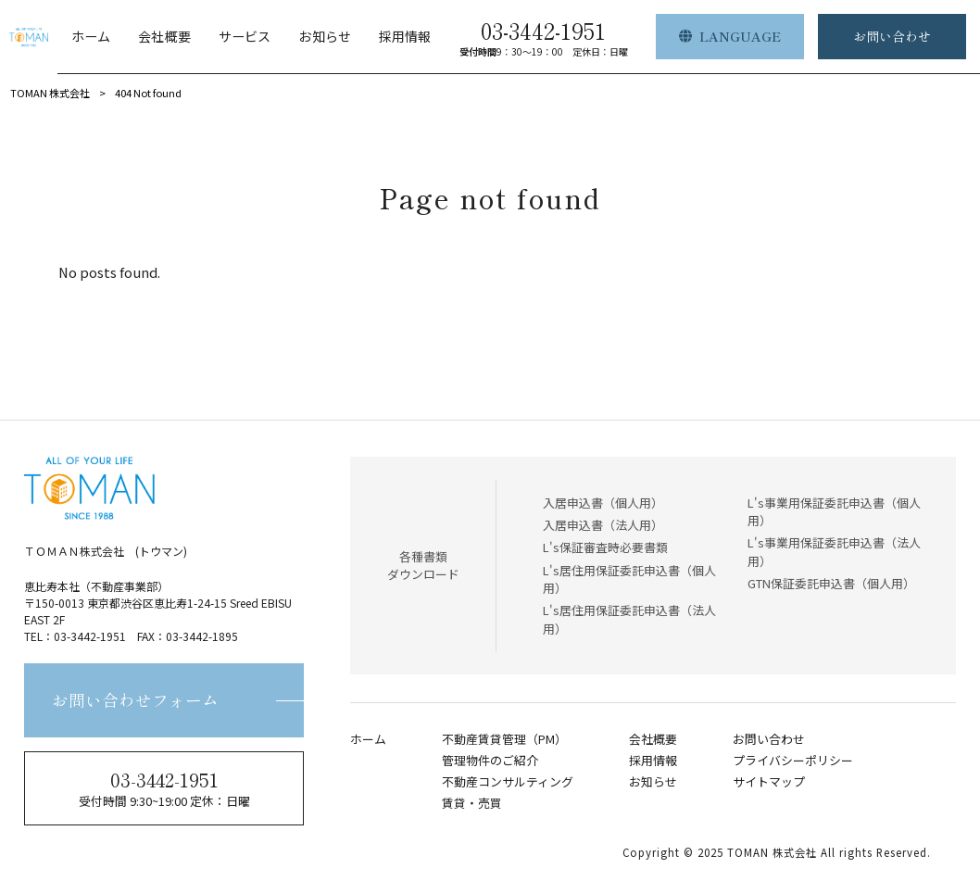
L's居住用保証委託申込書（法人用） (629, 618)
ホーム (368, 739)
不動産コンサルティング (507, 782)
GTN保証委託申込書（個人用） (831, 583)
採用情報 (653, 760)
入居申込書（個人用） (603, 502)
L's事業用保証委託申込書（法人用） (834, 551)
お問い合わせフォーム (135, 699)
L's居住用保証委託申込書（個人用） (629, 579)
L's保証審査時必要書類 (605, 547)
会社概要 (653, 739)
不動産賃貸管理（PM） (504, 739)
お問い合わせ (769, 739)
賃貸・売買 (472, 803)
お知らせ (653, 782)
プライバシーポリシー (793, 760)
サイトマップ (769, 782)
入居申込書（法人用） (603, 525)
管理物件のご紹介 (490, 760)
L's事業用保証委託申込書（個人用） (834, 511)
